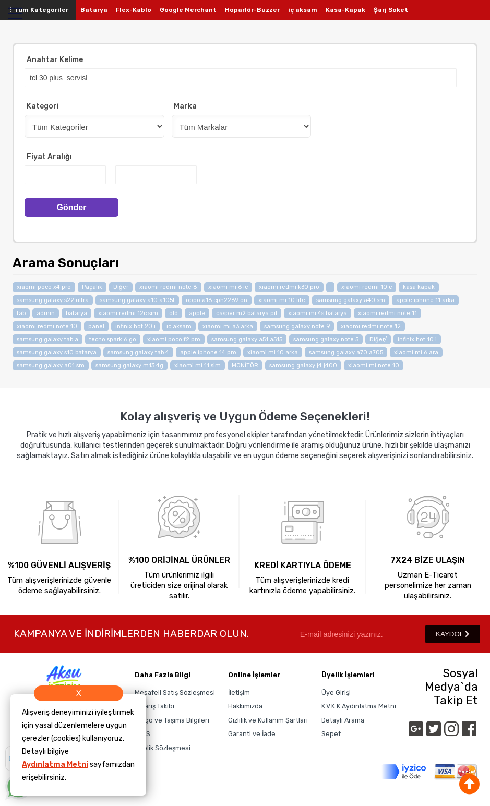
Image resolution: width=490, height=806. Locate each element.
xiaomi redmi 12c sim (128, 313)
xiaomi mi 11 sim (197, 365)
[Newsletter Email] (357, 634)
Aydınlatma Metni (55, 764)
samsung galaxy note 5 (325, 339)
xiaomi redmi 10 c (366, 287)
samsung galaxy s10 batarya (57, 352)
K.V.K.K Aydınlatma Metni (358, 706)
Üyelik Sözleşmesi (162, 748)
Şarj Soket (391, 10)
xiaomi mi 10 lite (281, 300)
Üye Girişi (336, 692)
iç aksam (302, 10)
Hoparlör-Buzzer (252, 10)
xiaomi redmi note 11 (387, 313)
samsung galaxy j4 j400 (303, 365)
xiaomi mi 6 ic (228, 287)
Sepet (331, 734)
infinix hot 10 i (417, 339)
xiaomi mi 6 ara (416, 352)
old (173, 313)
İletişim (239, 692)
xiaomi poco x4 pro (44, 287)
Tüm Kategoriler (38, 10)
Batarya (93, 10)
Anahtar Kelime (55, 59)
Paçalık (92, 287)
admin (46, 313)
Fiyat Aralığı (49, 156)
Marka (185, 106)
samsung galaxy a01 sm (51, 365)
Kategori (43, 106)
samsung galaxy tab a (47, 339)
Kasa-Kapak (345, 10)
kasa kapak (419, 287)
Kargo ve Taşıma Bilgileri (172, 720)
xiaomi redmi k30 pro (289, 287)
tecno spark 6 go (112, 339)
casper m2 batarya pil (246, 313)
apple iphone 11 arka (425, 300)
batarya (76, 313)
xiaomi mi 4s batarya (317, 313)
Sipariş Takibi (154, 706)
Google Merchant (188, 10)
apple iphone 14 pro (208, 352)
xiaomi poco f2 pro (173, 339)
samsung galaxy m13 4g (129, 365)
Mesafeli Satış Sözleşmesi (175, 692)
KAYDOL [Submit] (452, 634)
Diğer (120, 287)
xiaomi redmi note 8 (168, 287)
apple (197, 313)
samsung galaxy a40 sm (350, 300)
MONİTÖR (245, 365)
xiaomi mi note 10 (373, 365)
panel (96, 326)
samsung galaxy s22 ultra (53, 300)
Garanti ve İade (252, 734)
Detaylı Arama (342, 720)
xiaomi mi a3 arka (227, 326)
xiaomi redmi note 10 (47, 326)
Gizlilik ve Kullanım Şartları (268, 720)
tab (21, 313)
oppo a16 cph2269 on (216, 300)
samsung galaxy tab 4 (138, 352)
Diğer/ (378, 339)
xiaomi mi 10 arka (272, 352)
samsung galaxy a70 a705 (346, 352)
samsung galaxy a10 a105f (137, 300)
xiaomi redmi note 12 (371, 326)
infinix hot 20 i (135, 326)
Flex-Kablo (133, 10)
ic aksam (179, 326)
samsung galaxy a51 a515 (246, 339)
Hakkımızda (245, 706)
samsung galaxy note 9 (297, 326)
